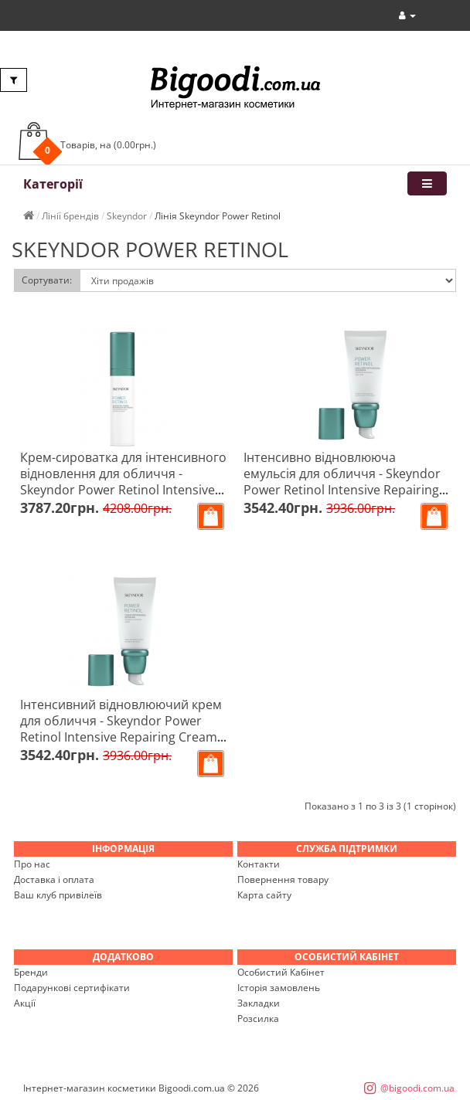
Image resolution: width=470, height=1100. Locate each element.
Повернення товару (283, 879)
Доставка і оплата (54, 879)
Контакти (258, 864)
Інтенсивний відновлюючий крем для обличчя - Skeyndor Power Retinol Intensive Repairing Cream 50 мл (121, 729)
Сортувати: (47, 280)
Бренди (31, 972)
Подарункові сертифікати (72, 987)
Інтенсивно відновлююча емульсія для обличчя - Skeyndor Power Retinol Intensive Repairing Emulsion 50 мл (342, 481)
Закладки (258, 1003)
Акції (25, 1003)
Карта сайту (264, 894)
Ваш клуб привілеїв (58, 894)
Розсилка (258, 1018)
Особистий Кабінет (281, 972)
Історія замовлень (278, 987)
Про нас (32, 864)
